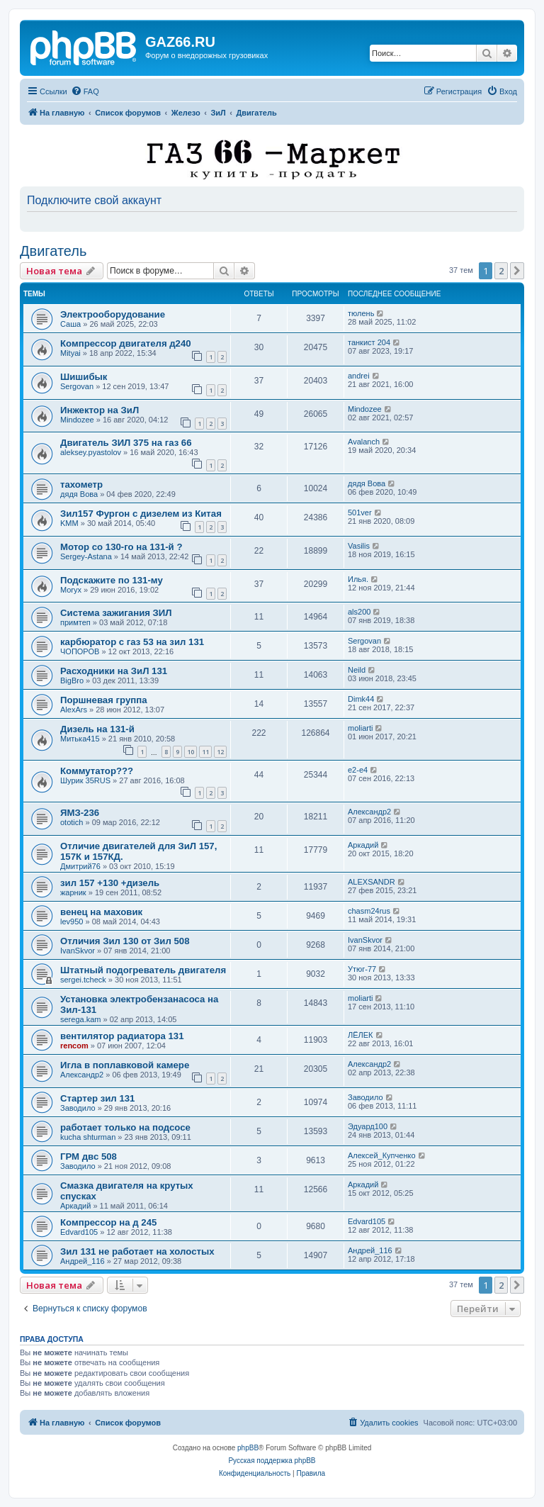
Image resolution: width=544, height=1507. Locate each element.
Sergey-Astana (86, 556)
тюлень (361, 313)
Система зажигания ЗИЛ (116, 612)
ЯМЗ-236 (79, 812)
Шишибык (83, 376)
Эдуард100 (367, 1126)
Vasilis (359, 546)
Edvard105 (79, 1232)
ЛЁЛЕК (360, 1035)
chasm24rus (369, 911)
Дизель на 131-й (97, 729)
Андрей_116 (82, 1261)
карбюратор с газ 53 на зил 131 (132, 642)
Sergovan (77, 386)
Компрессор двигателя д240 (125, 343)
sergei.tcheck (83, 979)
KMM (69, 523)
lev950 (71, 921)
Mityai (70, 353)
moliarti (360, 728)
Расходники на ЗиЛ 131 (113, 671)
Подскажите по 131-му (111, 580)
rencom (74, 1045)
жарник (73, 892)
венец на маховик (101, 912)
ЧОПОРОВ (79, 651)
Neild (357, 670)
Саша (70, 324)
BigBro (72, 680)
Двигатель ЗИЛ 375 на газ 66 (126, 442)
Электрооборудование (112, 314)
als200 (359, 611)
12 (220, 751)
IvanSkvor (77, 950)
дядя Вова (79, 494)
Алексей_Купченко (382, 1155)
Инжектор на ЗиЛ (99, 410)
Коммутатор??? (96, 771)
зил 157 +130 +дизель (109, 883)
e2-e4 (358, 770)
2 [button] (501, 270)
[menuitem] (85, 91)
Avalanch (364, 441)
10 (190, 751)
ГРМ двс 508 (88, 1156)
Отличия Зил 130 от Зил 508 (125, 941)
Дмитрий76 (80, 866)
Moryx (70, 590)
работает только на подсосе (125, 1127)
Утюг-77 (362, 969)
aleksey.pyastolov (90, 452)
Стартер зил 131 (97, 1098)
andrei (359, 375)
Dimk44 (361, 699)
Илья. (358, 579)
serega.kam (80, 1019)
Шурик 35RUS (85, 780)
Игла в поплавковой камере (124, 1065)
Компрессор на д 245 (108, 1222)
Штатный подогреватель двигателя (143, 970)
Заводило (78, 1108)
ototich (71, 822)
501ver (360, 512)
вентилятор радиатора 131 (122, 1036)
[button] (517, 270)
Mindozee (77, 419)
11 (205, 751)
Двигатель (53, 251)
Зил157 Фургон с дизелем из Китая (141, 513)
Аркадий (363, 845)
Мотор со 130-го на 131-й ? (121, 547)
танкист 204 (369, 342)
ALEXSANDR (371, 882)
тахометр (81, 484)
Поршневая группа (103, 700)
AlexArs (73, 709)
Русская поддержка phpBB (271, 1460)
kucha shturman (87, 1137)
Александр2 (369, 811)
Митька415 (80, 738)
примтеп (75, 622)
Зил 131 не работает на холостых (137, 1251)
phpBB (248, 1448)
